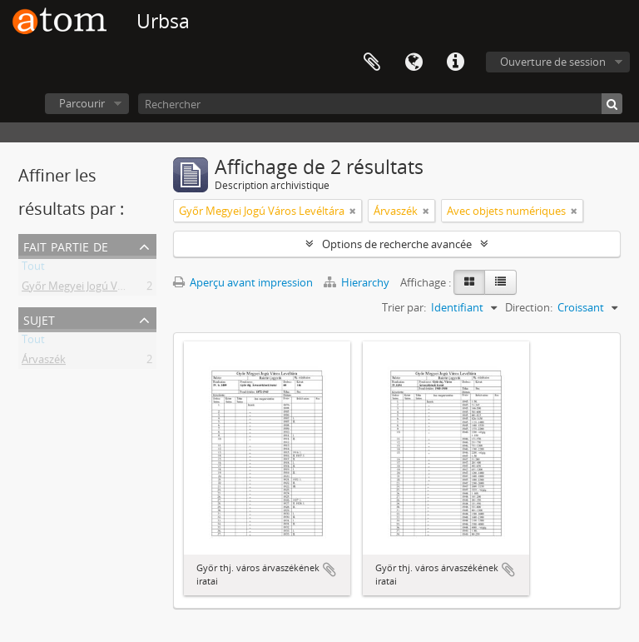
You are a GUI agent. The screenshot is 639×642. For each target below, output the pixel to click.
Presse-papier (372, 62)
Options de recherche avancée (397, 243)
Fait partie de (65, 245)
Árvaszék (44, 362)
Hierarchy (358, 282)
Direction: (528, 307)
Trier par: (404, 307)
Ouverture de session (553, 61)
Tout (33, 268)
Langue (413, 62)
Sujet (39, 318)
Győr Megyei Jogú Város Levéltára (104, 288)
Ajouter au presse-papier (329, 569)
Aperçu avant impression (243, 282)
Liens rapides (455, 62)
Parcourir (82, 103)
